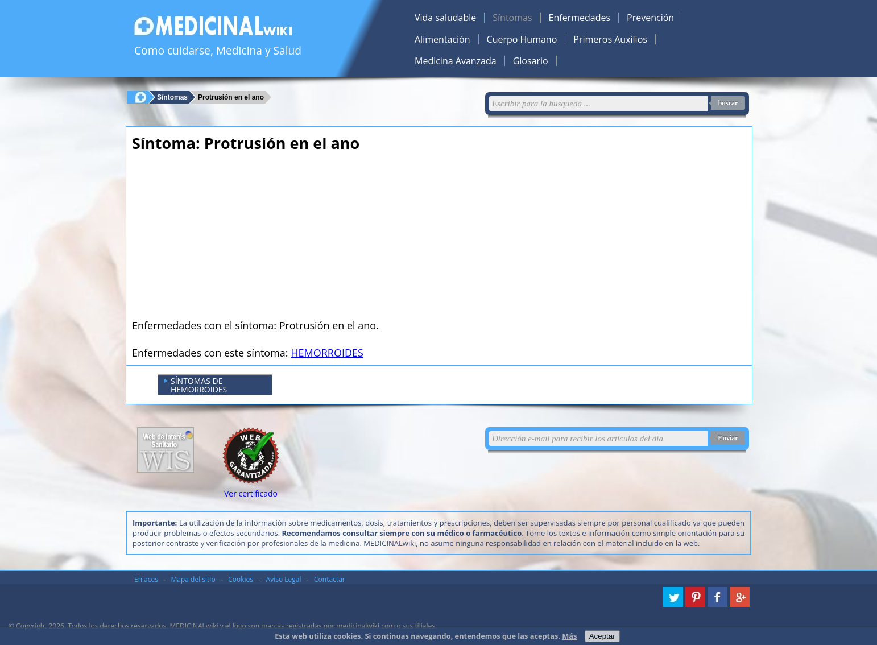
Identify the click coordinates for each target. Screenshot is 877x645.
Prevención (650, 17)
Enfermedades (579, 17)
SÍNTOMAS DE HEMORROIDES (195, 385)
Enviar (728, 438)
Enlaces (146, 579)
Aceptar (602, 636)
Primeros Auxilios (610, 39)
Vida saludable (445, 17)
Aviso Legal (283, 579)
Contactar (329, 579)
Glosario (530, 61)
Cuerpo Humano (522, 39)
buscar (728, 103)
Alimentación (442, 39)
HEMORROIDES (327, 352)
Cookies (240, 579)
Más (569, 636)
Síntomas (512, 17)
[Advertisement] (335, 239)
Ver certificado (251, 493)
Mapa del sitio (193, 579)
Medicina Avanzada (456, 61)
